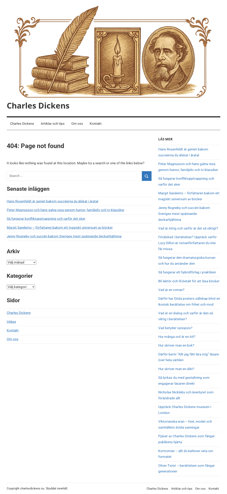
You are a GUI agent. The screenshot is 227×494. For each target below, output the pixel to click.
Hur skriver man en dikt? (176, 369)
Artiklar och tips (53, 124)
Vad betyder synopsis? (175, 328)
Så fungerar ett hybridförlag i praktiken (187, 272)
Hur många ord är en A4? (176, 337)
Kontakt (96, 124)
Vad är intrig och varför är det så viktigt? (188, 228)
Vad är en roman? (171, 290)
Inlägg (11, 322)
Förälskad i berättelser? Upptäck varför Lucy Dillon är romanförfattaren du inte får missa (187, 243)
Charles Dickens (38, 105)
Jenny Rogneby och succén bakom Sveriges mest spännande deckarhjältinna (64, 236)
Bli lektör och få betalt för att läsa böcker (188, 281)
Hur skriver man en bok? (176, 345)
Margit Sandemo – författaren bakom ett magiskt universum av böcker (60, 228)
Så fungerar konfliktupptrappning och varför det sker (46, 219)
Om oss (77, 124)
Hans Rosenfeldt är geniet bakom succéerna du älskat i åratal (52, 201)
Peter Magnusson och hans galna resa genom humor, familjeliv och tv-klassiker (65, 210)
